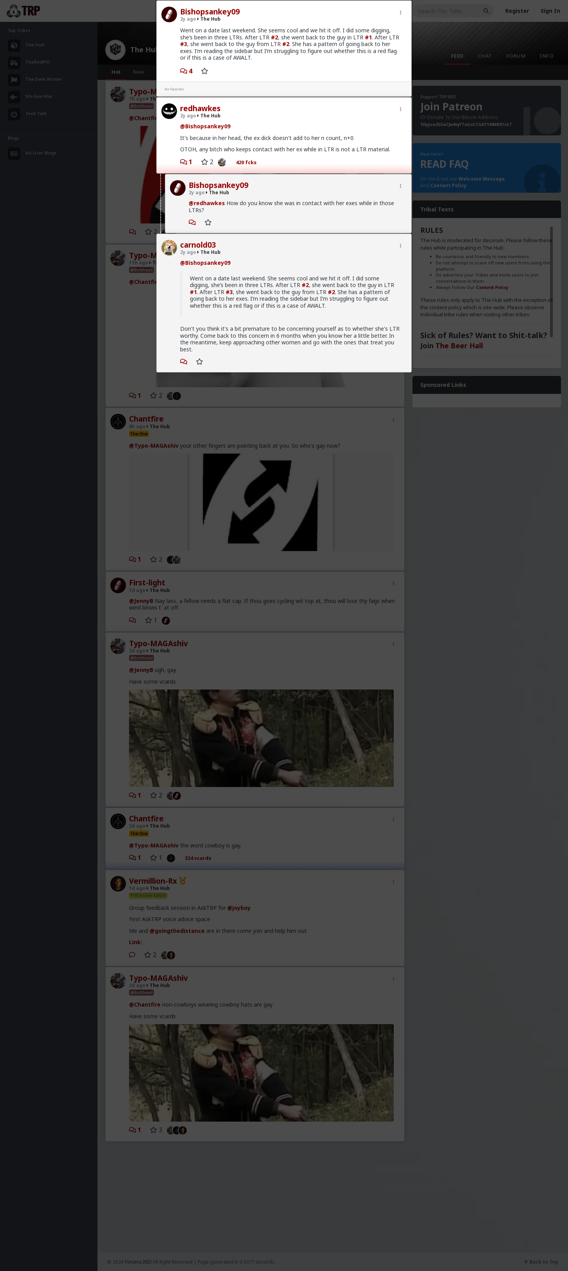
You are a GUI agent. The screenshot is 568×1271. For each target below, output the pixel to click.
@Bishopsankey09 (205, 126)
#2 (274, 37)
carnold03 (198, 245)
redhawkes (200, 108)
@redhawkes (207, 203)
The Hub (209, 19)
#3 (183, 44)
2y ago (188, 19)
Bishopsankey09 (210, 12)
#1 (368, 37)
